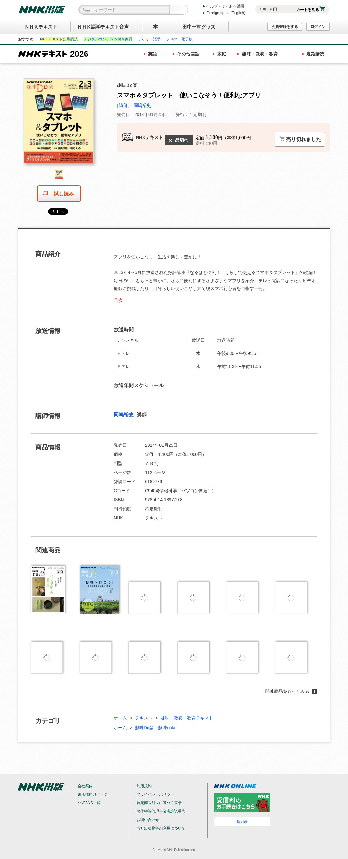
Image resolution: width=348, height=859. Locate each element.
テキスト (144, 717)
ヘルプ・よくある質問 (225, 6)
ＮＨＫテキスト (40, 26)
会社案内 (85, 786)
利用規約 (144, 786)
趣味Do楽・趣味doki (155, 727)
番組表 (242, 821)
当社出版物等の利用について (161, 828)
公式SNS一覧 (89, 803)
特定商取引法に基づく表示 (159, 803)
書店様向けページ (93, 794)
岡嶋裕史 (124, 414)
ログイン (317, 26)
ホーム (120, 717)
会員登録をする (285, 26)
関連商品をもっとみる (291, 691)
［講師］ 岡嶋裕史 (133, 105)
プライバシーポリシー (155, 794)
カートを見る (310, 10)
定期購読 (315, 53)
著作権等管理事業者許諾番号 (161, 811)
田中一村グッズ (198, 26)
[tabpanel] (59, 123)
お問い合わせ (148, 820)
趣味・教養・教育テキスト (187, 717)
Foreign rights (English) (225, 13)
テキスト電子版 (179, 39)
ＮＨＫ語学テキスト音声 (103, 26)
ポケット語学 (149, 39)
